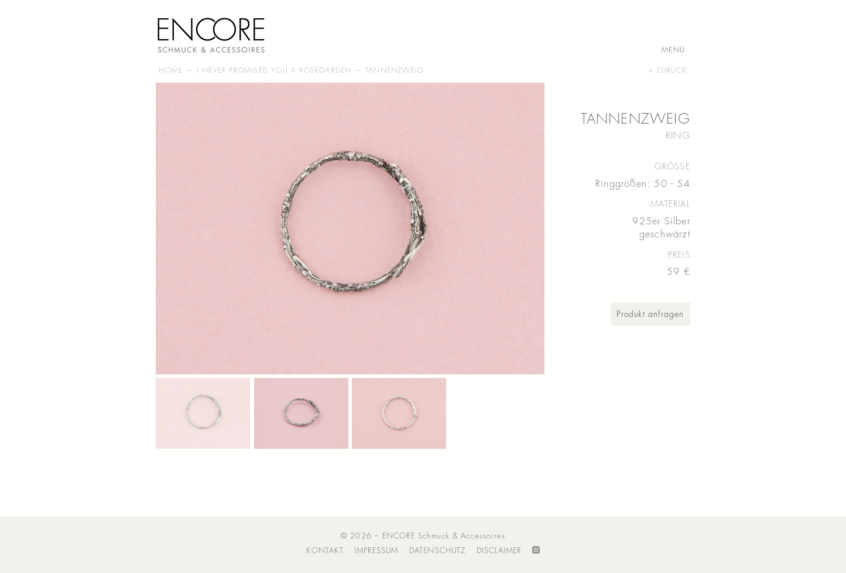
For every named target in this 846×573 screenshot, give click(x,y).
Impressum (376, 550)
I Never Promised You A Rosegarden (274, 70)
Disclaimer (499, 550)
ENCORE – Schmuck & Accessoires (214, 32)
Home (171, 70)
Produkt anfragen (650, 314)
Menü (673, 50)
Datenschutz (437, 550)
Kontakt (324, 550)
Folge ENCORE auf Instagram (536, 551)
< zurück (668, 70)
